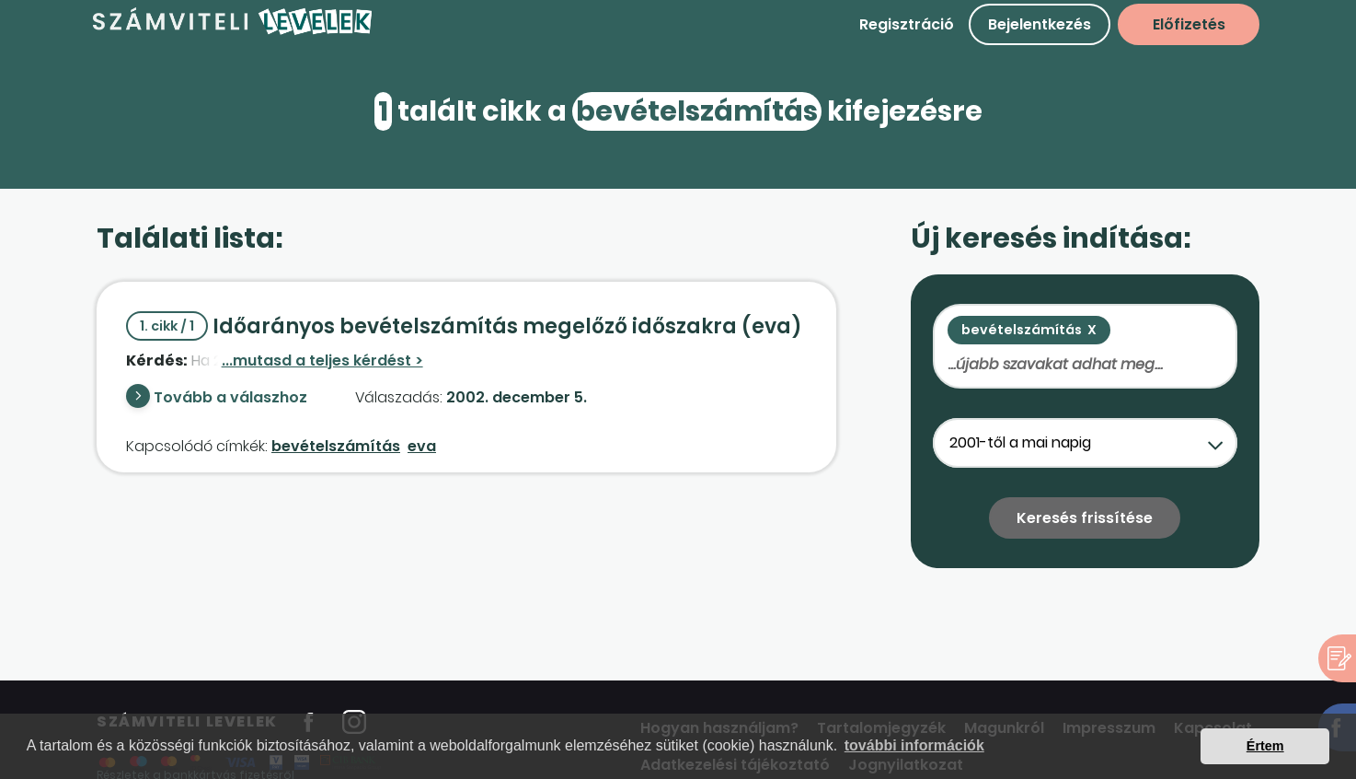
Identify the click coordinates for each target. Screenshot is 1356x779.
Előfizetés (1189, 24)
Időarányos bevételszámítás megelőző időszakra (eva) (464, 326)
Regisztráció (906, 24)
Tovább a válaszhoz (230, 397)
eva (422, 446)
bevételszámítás (335, 446)
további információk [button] (914, 745)
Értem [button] (1265, 745)
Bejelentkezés (1039, 24)
